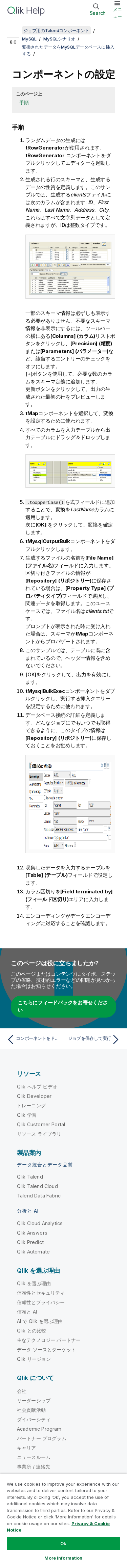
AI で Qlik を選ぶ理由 (40, 1321)
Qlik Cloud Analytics (40, 1223)
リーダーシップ (33, 1400)
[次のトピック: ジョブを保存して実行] (93, 1039)
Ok (63, 1543)
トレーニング (31, 1105)
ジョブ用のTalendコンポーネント (56, 30)
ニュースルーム (33, 1457)
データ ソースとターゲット (46, 1349)
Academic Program (39, 1429)
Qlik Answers (32, 1233)
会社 (21, 1391)
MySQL (29, 39)
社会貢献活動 (31, 1410)
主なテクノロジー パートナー (49, 1340)
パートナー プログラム (41, 1438)
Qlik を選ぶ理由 (34, 1283)
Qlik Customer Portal (41, 1124)
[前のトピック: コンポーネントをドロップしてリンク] (33, 1039)
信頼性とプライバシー (41, 1302)
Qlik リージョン (34, 1359)
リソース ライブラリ (39, 1134)
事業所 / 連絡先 (33, 1466)
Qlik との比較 (31, 1330)
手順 (24, 102)
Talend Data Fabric (39, 1195)
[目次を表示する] (13, 30)
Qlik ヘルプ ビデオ (37, 1086)
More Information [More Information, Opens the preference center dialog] (63, 1558)
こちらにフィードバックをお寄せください (63, 1006)
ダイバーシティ (33, 1419)
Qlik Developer (34, 1096)
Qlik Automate (33, 1251)
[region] (63, 1520)
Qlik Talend (30, 1177)
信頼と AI (27, 1312)
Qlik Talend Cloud (37, 1186)
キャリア (26, 1448)
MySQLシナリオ (59, 39)
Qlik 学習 (27, 1115)
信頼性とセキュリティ (41, 1293)
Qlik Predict (30, 1242)
